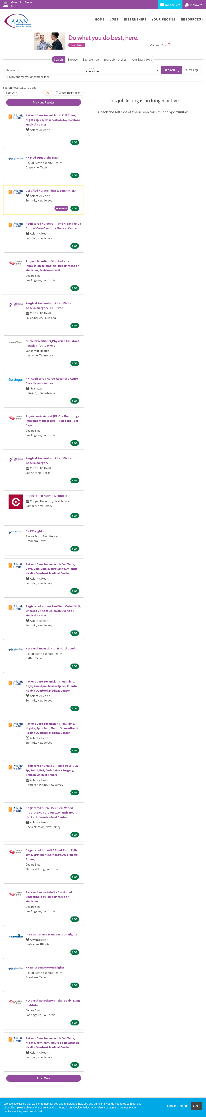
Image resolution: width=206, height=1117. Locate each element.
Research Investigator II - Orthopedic (51, 648)
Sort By (10, 92)
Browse (73, 59)
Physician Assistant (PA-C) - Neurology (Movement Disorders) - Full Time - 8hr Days (52, 420)
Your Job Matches (115, 59)
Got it (196, 1106)
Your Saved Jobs (142, 59)
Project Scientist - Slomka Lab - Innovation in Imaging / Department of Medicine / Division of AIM (52, 265)
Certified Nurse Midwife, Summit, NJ (51, 190)
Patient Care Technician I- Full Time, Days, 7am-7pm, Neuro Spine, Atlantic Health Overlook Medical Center (51, 568)
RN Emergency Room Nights (45, 967)
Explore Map (91, 59)
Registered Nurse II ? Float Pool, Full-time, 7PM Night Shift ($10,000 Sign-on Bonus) (52, 854)
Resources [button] (191, 19)
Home (99, 19)
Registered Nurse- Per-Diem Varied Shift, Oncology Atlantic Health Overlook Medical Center (53, 610)
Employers (193, 4)
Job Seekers (170, 4)
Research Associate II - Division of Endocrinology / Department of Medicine (49, 896)
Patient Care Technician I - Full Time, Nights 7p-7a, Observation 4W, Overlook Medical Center (53, 119)
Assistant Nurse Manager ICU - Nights (51, 934)
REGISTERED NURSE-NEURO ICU (48, 496)
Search (58, 59)
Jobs (114, 19)
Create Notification (68, 92)
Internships (135, 19)
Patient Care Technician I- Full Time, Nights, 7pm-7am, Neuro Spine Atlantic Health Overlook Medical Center (52, 728)
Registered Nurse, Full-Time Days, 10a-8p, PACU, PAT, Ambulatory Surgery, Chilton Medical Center (52, 770)
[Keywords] (44, 70)
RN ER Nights (35, 531)
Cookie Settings (177, 1106)
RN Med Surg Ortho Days (42, 157)
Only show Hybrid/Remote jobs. (29, 77)
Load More (44, 1078)
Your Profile (164, 19)
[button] (191, 70)
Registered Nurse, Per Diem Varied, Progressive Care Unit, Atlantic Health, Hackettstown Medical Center (52, 812)
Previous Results (43, 102)
